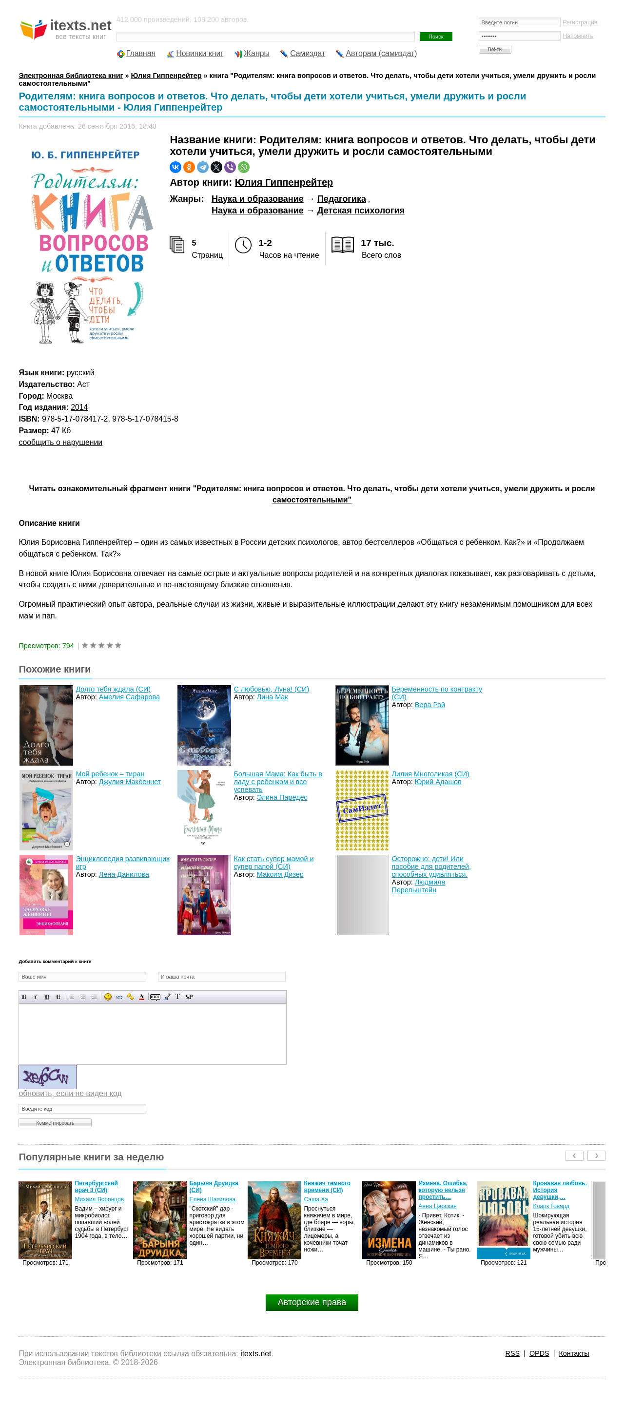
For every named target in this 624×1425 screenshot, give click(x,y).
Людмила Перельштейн (418, 886)
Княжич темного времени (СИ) (327, 1187)
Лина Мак (272, 697)
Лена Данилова (124, 874)
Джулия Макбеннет (130, 782)
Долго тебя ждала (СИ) (113, 689)
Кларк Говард (551, 1206)
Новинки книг (199, 53)
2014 (79, 407)
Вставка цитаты (166, 997)
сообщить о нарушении (60, 442)
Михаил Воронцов (99, 1199)
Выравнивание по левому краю (72, 997)
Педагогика (341, 199)
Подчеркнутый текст (47, 997)
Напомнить (578, 36)
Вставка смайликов (108, 997)
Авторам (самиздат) (381, 53)
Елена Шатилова (212, 1199)
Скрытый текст (155, 997)
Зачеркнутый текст (58, 997)
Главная (141, 53)
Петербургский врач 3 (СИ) (96, 1187)
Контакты (574, 1353)
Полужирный (24, 997)
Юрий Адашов (438, 782)
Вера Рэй (430, 705)
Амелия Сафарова (129, 697)
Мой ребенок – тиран (110, 774)
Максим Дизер (280, 874)
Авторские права (312, 1302)
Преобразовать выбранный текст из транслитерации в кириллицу (177, 997)
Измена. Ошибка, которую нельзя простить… (443, 1190)
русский (81, 372)
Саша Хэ (316, 1199)
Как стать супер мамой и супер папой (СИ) (273, 862)
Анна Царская (437, 1206)
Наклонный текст (35, 997)
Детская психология (361, 210)
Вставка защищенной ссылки (130, 997)
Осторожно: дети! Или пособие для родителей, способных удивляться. (431, 866)
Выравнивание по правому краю (94, 997)
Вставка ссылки (119, 997)
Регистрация (580, 22)
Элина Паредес (282, 797)
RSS (513, 1353)
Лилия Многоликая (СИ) (430, 774)
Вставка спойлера (189, 997)
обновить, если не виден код (70, 1093)
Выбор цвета (141, 997)
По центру (83, 997)
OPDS (539, 1353)
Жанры (257, 53)
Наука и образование (258, 199)
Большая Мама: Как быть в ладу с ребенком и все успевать (278, 781)
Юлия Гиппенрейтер (284, 182)
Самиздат (307, 53)
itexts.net (255, 1353)
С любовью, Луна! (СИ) (271, 689)
